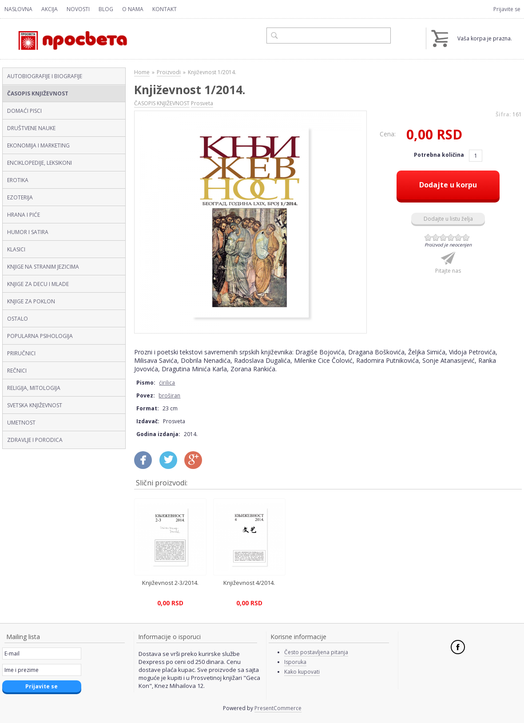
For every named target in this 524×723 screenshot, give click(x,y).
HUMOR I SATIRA (27, 232)
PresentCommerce (278, 708)
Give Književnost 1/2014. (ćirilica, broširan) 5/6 (458, 237)
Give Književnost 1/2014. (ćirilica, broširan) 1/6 (428, 237)
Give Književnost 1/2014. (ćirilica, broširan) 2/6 (436, 237)
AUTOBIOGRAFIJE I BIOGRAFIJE (44, 76)
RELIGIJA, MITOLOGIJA (33, 388)
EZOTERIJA (20, 197)
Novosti (78, 9)
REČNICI (17, 370)
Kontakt (164, 9)
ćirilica (167, 382)
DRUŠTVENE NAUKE (31, 128)
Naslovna (18, 9)
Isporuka (295, 662)
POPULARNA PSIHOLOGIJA (40, 336)
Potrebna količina (439, 155)
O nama (132, 9)
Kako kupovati (302, 671)
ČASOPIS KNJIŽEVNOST (37, 93)
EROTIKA (17, 180)
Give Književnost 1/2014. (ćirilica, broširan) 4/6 (451, 237)
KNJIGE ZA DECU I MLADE (38, 284)
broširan (169, 395)
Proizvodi (169, 72)
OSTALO (17, 318)
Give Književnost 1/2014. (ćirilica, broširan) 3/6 (443, 237)
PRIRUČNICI (21, 353)
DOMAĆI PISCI (24, 111)
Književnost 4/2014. (249, 583)
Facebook (457, 647)
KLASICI (16, 249)
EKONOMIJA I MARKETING (38, 145)
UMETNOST (21, 422)
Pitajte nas (448, 270)
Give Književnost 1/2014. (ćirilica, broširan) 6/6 (466, 237)
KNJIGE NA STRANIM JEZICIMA (43, 266)
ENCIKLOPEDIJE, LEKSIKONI (39, 163)
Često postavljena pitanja (316, 652)
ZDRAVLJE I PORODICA (35, 440)
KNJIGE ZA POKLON (31, 301)
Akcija (49, 9)
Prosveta (202, 103)
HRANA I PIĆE (23, 214)
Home (142, 72)
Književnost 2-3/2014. (170, 583)
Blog (106, 9)
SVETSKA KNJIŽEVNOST (34, 405)
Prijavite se (506, 9)
